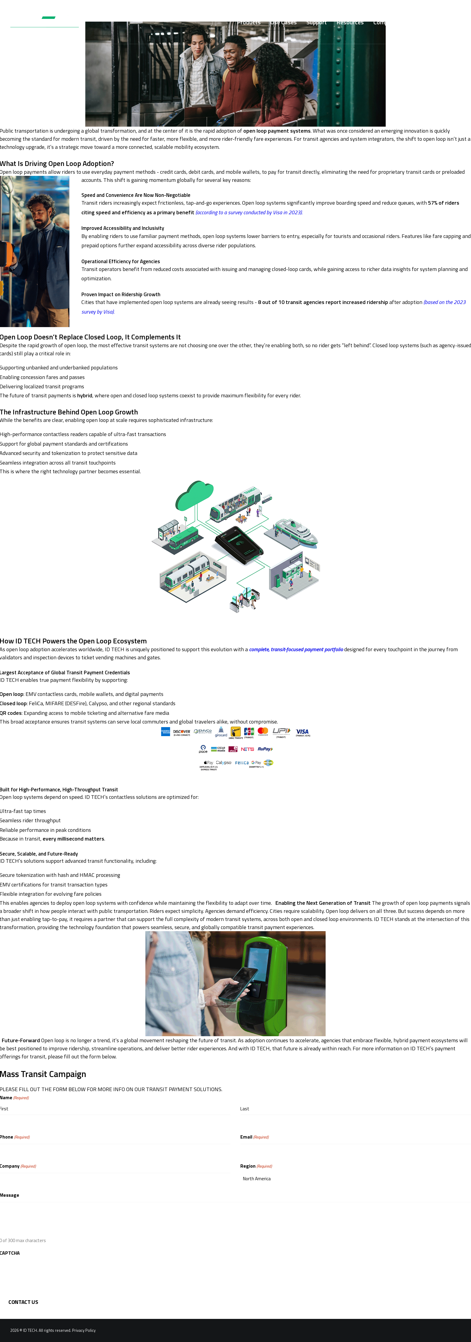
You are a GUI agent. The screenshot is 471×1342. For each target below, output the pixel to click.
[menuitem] (248, 22)
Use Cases (283, 22)
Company (385, 22)
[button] (458, 22)
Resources (350, 22)
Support (316, 22)
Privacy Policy (84, 1330)
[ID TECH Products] (48, 22)
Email (254, 1137)
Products (249, 22)
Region (256, 1166)
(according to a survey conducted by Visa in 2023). (249, 212)
